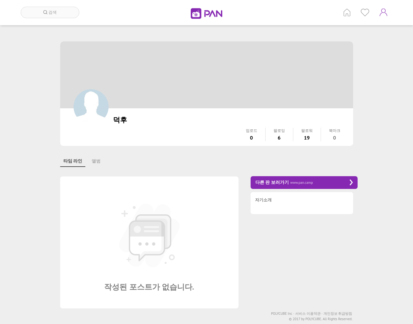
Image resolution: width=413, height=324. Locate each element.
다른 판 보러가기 (304, 182)
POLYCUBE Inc (282, 313)
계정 (383, 12)
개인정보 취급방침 (338, 313)
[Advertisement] (304, 263)
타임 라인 (72, 161)
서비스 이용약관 (309, 313)
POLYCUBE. (313, 319)
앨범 (96, 161)
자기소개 (263, 200)
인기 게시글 (365, 12)
